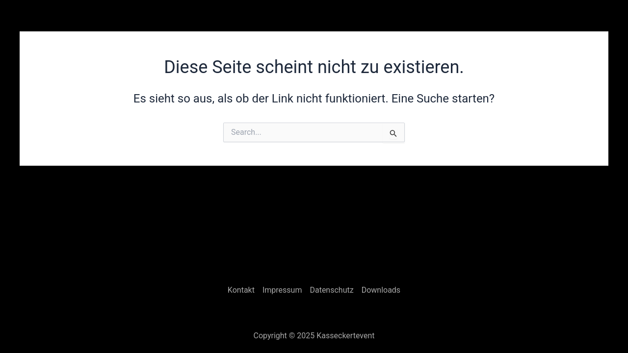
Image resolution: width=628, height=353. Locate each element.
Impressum (282, 290)
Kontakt (241, 290)
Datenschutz (331, 290)
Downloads (381, 290)
